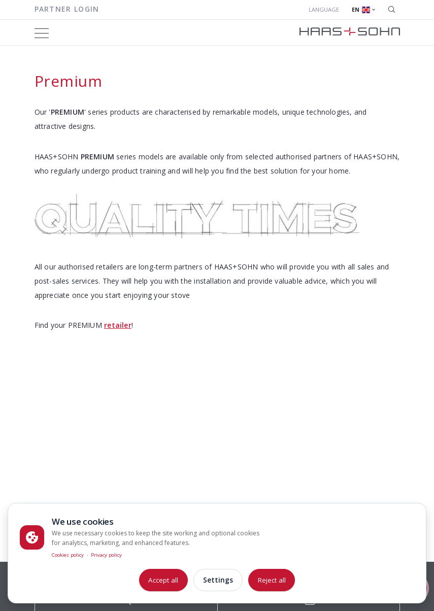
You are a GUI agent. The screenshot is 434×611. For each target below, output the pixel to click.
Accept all (163, 580)
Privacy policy (106, 555)
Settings (218, 580)
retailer (117, 325)
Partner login (67, 9)
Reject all (272, 580)
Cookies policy (68, 555)
